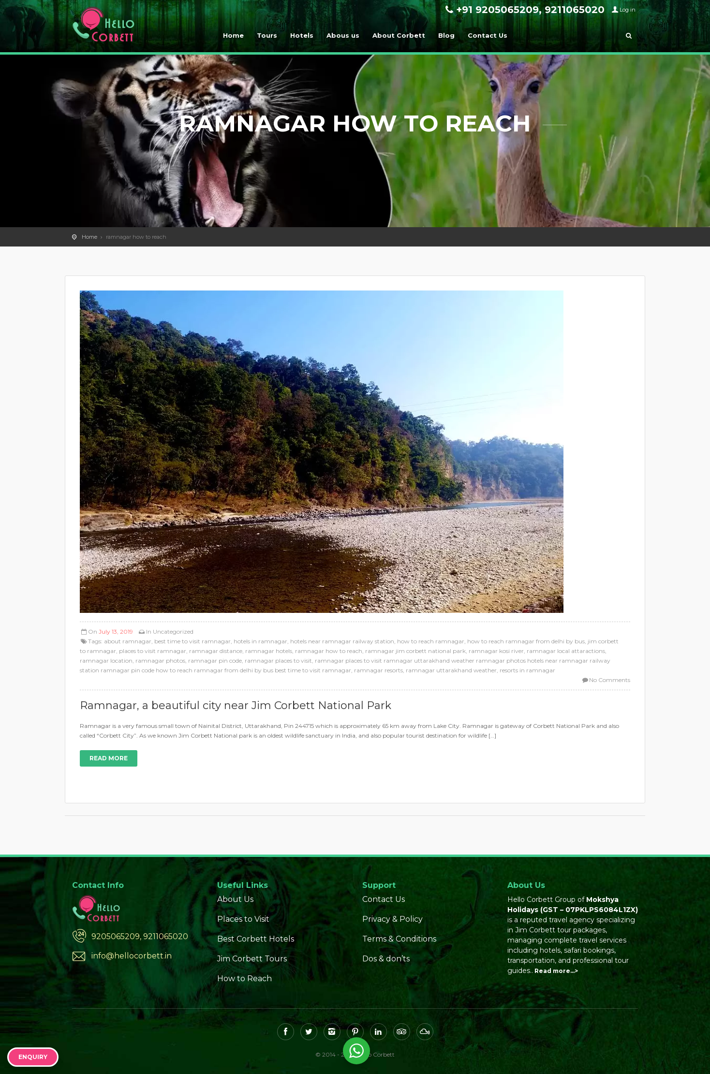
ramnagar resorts (378, 670)
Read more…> (556, 970)
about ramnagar (127, 641)
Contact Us (487, 35)
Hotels (301, 35)
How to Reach (244, 978)
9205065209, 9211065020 (139, 936)
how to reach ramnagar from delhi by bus (526, 641)
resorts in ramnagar (527, 670)
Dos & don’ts (386, 958)
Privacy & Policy (392, 919)
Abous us (342, 35)
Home (233, 35)
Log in (628, 9)
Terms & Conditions (399, 938)
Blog (446, 35)
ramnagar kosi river (496, 650)
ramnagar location (106, 660)
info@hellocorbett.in (131, 955)
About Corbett (398, 35)
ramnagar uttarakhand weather (451, 670)
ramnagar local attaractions (566, 650)
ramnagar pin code (215, 660)
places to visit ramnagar (152, 650)
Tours (267, 35)
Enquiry (32, 1056)
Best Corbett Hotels (255, 938)
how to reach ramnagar (430, 641)
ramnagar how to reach (328, 650)
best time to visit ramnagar (192, 641)
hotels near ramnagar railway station (342, 641)
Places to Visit (243, 919)
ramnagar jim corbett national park (415, 650)
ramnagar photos (160, 660)
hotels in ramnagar (260, 641)
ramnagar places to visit (278, 660)
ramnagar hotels (268, 650)
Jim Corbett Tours (252, 958)
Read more (108, 758)
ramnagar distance (215, 650)
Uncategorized (173, 631)
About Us (235, 899)
